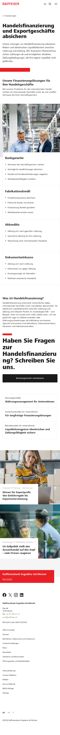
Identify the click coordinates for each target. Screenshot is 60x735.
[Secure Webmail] (9, 687)
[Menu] (56, 4)
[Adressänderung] (9, 674)
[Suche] (50, 4)
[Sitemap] (6, 696)
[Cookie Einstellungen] (11, 647)
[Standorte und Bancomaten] (13, 660)
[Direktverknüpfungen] (45, 4)
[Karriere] (6, 638)
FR (9, 716)
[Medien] (5, 683)
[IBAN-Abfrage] (8, 692)
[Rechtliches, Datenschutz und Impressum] (19, 642)
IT (13, 716)
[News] (5, 651)
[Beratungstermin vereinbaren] (30, 378)
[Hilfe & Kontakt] (9, 633)
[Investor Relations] (9, 678)
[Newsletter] (7, 655)
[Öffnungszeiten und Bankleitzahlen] (16, 664)
